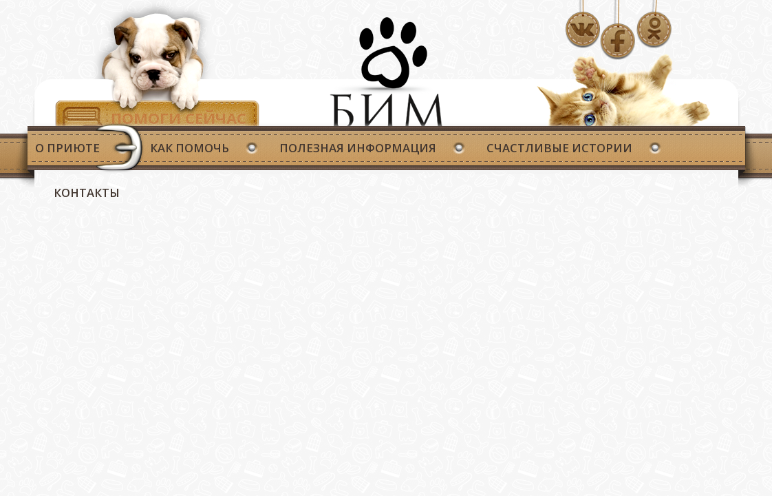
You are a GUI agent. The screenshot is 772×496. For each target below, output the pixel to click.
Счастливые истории (559, 148)
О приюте (67, 148)
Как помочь (189, 148)
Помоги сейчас (178, 117)
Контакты (87, 192)
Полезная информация (357, 148)
